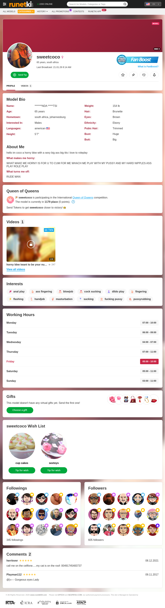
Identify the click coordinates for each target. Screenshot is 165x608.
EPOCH (61, 595)
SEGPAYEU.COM (75, 595)
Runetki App (95, 11)
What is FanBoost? (148, 66)
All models (9, 11)
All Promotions (61, 11)
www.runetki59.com (38, 595)
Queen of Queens (83, 197)
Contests (78, 11)
